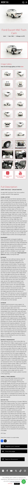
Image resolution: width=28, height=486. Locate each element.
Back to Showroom (11, 459)
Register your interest (12, 446)
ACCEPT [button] (17, 483)
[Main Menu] (26, 2)
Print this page (10, 451)
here (22, 66)
